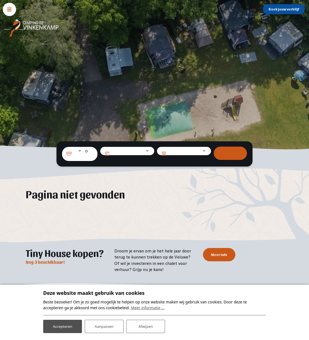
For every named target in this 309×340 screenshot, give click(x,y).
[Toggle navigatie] (9, 9)
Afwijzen (145, 325)
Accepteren (62, 325)
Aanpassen (104, 325)
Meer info (219, 255)
